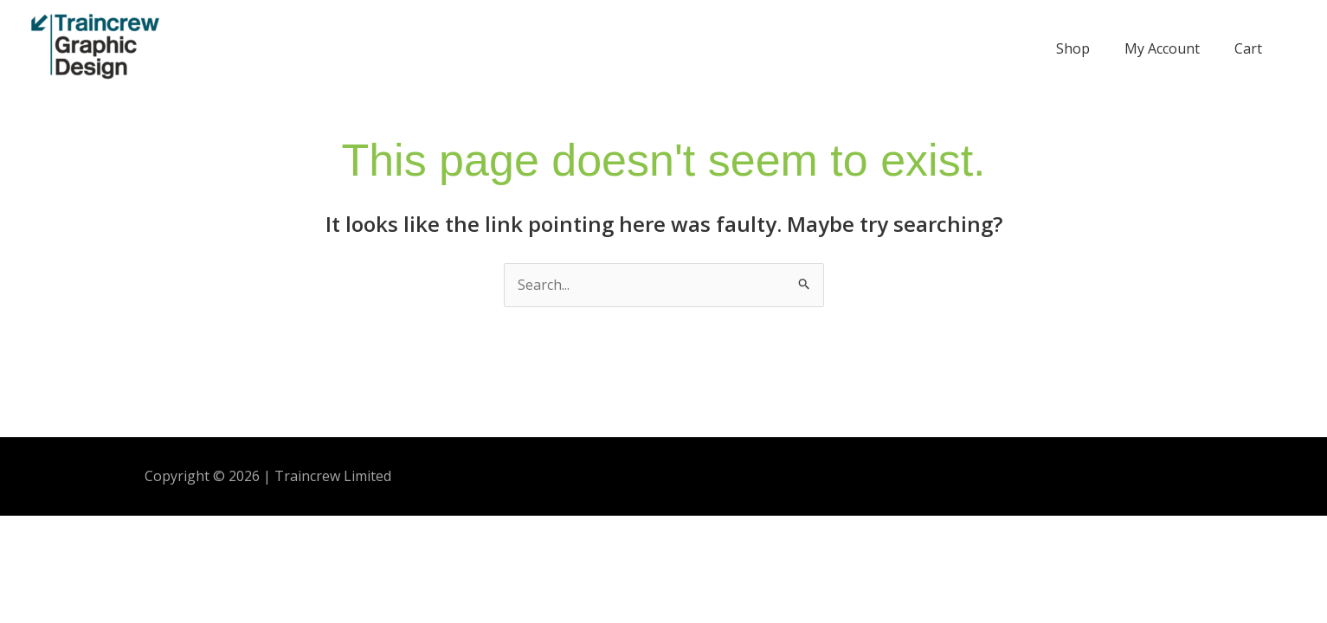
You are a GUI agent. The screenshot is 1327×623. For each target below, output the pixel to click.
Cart (1248, 48)
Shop (1073, 48)
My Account (1162, 48)
